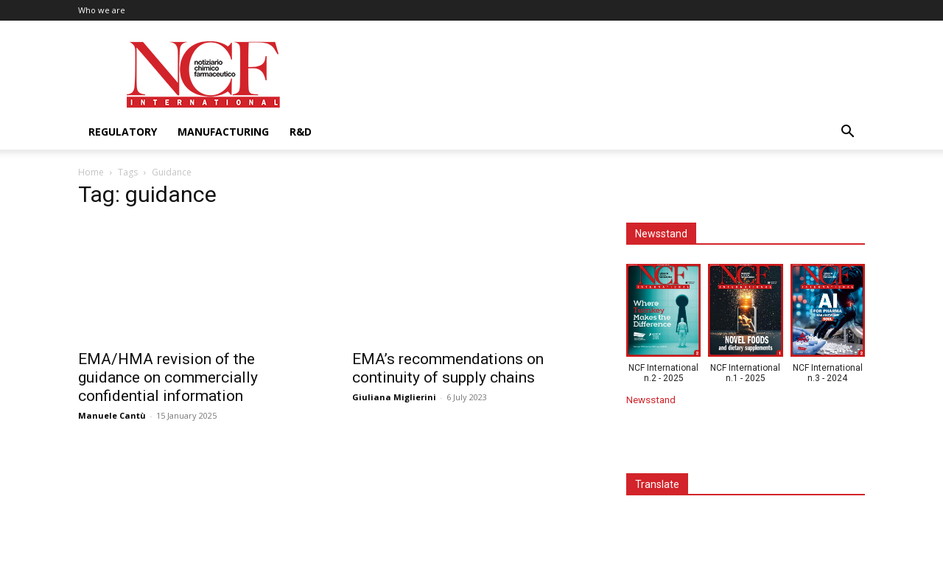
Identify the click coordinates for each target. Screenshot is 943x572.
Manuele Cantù (112, 415)
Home (91, 172)
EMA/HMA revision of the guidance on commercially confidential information (168, 377)
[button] (847, 133)
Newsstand (651, 399)
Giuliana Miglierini (394, 396)
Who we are (101, 9)
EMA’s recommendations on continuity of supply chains (448, 368)
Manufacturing (223, 132)
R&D (301, 132)
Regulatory (122, 132)
